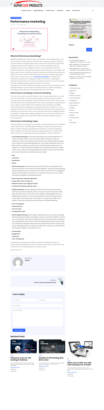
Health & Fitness (50, 10)
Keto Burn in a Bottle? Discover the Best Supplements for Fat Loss (80, 77)
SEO (71, 120)
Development (73, 100)
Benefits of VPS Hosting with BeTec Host (51, 359)
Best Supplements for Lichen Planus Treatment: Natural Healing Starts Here (81, 69)
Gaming (72, 110)
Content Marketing (75, 98)
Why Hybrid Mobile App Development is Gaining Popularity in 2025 (80, 73)
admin (13, 24)
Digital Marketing (38, 10)
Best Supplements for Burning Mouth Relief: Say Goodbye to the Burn (80, 65)
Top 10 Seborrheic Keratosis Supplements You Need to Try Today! (80, 61)
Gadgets (72, 108)
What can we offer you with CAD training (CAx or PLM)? (79, 364)
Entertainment (76, 10)
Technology (60, 10)
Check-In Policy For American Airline (45, 282)
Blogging (72, 93)
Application (73, 90)
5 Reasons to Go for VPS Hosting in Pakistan (21, 359)
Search (71, 45)
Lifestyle (68, 10)
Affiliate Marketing (75, 88)
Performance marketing (41, 77)
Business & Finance (26, 10)
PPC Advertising (74, 117)
